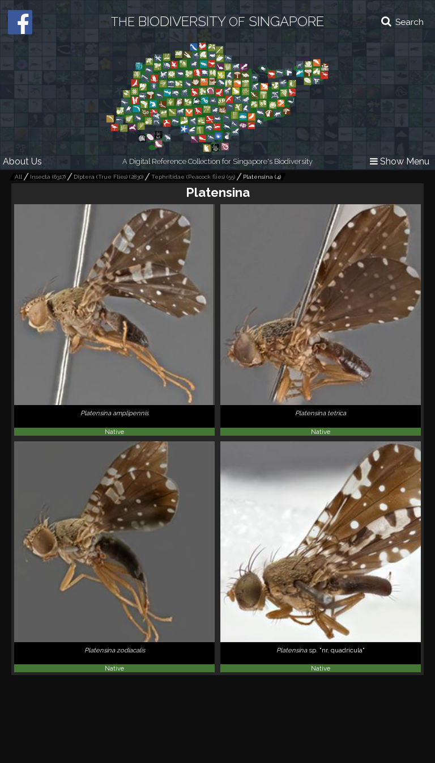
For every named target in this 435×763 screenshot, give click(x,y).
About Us (22, 161)
